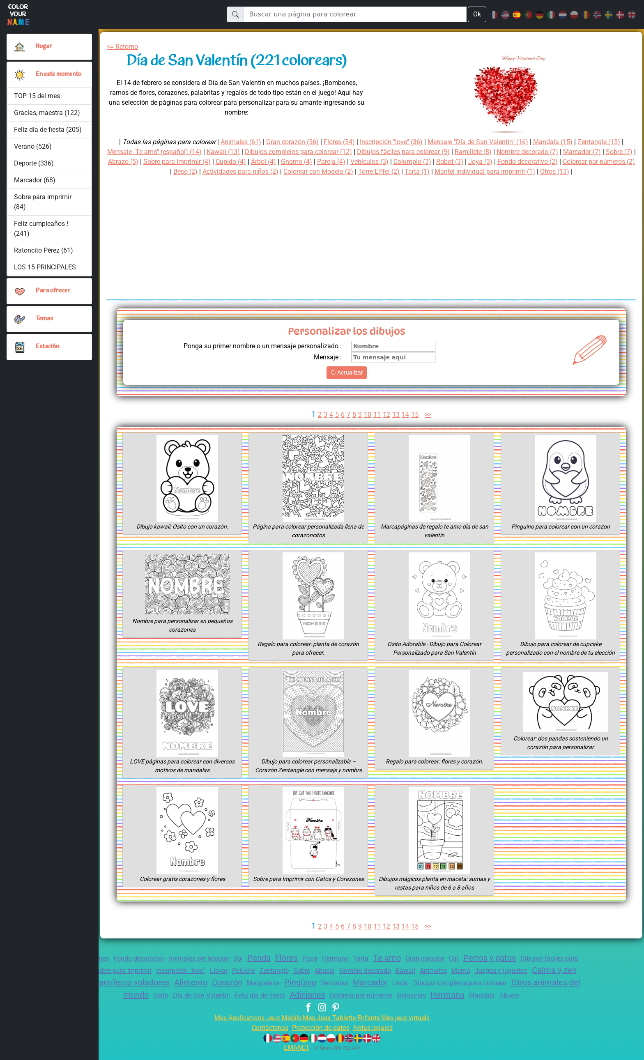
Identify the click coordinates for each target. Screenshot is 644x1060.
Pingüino (391, 979)
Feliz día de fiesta (321, 992)
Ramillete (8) (505, 151)
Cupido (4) (286, 161)
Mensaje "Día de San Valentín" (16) (486, 141)
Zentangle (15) (613, 141)
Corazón (314, 979)
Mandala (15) (566, 141)
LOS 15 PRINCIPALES (47, 270)
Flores (304, 957)
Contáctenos (265, 1035)
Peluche (300, 968)
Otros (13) (609, 171)
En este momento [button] (49, 76)
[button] (20, 76)
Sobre (363, 968)
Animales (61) (230, 141)
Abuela (388, 968)
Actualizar (347, 372)
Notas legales (377, 1035)
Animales (505, 968)
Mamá (533, 968)
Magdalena (352, 980)
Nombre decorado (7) (564, 151)
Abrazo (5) (171, 161)
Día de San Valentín (259, 992)
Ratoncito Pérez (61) (44, 253)
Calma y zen (114, 979)
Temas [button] (44, 322)
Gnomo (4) (356, 161)
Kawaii (475, 968)
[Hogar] (20, 47)
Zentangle (334, 968)
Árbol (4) (321, 161)
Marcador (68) (34, 183)
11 (377, 414)
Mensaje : (327, 357)
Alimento (275, 979)
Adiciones (373, 992)
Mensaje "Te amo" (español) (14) (164, 151)
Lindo (498, 980)
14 (405, 414)
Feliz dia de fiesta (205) (48, 132)
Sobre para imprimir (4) (229, 161)
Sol (253, 958)
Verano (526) (33, 149)
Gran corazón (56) (285, 141)
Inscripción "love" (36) (392, 141)
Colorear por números (431, 992)
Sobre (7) (136, 161)
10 (367, 414)
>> (430, 414)
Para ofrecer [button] (53, 294)
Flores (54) (335, 141)
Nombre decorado (432, 968)
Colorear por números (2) (157, 171)
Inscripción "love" (231, 968)
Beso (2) (215, 171)
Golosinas (487, 992)
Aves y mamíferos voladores (197, 979)
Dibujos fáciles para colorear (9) (431, 151)
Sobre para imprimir (167, 968)
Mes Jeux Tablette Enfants (342, 1025)
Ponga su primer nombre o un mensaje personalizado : (256, 346)
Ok (477, 14)
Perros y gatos (520, 957)
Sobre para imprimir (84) (42, 205)
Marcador (465, 979)
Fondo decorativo (145, 958)
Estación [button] (48, 350)
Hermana (525, 992)
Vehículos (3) (434, 161)
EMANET (295, 1054)
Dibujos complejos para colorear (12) (318, 151)
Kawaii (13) (238, 151)
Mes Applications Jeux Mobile (253, 1025)
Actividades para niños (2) (274, 171)
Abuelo (322, 1003)
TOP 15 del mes (37, 99)
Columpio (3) (480, 161)
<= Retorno (124, 46)
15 (415, 414)
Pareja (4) (393, 161)
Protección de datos (320, 1035)
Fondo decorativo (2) (602, 161)
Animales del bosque (211, 958)
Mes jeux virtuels (410, 1025)
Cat (481, 958)
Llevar (274, 968)
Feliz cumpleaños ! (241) (41, 231)
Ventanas (428, 980)
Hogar (44, 46)
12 (386, 414)
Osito (215, 992)
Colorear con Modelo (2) (358, 171)
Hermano (356, 958)
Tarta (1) (463, 171)
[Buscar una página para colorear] (355, 14)
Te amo (410, 957)
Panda (275, 957)
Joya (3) (551, 161)
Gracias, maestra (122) (47, 116)
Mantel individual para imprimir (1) (535, 171)
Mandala (560, 992)
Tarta (384, 958)
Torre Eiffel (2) (423, 171)
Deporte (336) (34, 166)
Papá (330, 958)
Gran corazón (450, 958)
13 (396, 414)
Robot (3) (519, 161)
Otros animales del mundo (150, 992)
